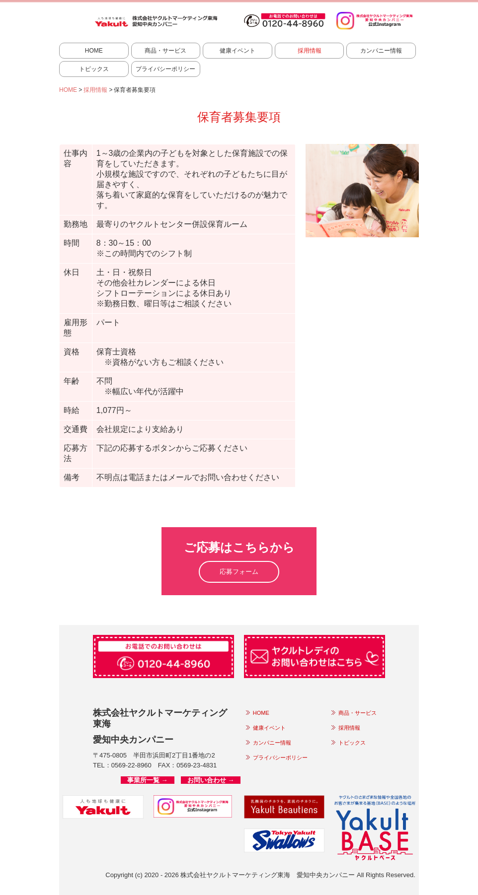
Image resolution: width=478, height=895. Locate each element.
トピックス (94, 69)
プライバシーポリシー (165, 69)
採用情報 (309, 50)
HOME (94, 50)
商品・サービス (165, 50)
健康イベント (237, 50)
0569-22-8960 (131, 765)
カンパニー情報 (381, 50)
